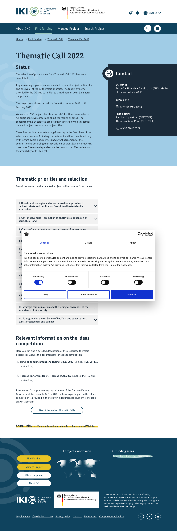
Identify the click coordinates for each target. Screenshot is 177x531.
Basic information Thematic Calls (57, 410)
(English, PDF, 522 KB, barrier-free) (58, 378)
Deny (45, 294)
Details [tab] (88, 242)
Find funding (43, 29)
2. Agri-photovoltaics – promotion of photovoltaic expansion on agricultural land (53, 219)
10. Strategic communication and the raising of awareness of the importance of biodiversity (54, 308)
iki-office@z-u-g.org (131, 106)
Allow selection (88, 294)
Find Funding (34, 458)
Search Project (94, 29)
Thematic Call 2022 (78, 39)
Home (19, 39)
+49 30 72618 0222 (130, 128)
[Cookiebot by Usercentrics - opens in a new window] (140, 234)
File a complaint (34, 475)
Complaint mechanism (111, 516)
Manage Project (68, 29)
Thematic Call (55, 39)
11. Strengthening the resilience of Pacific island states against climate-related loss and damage (53, 320)
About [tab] (133, 242)
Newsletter (90, 516)
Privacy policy (62, 516)
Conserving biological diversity (126, 456)
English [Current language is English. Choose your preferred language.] (153, 12)
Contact (77, 516)
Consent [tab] (44, 242)
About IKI (23, 29)
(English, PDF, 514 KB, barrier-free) (59, 364)
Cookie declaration (42, 516)
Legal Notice (23, 516)
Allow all (131, 294)
